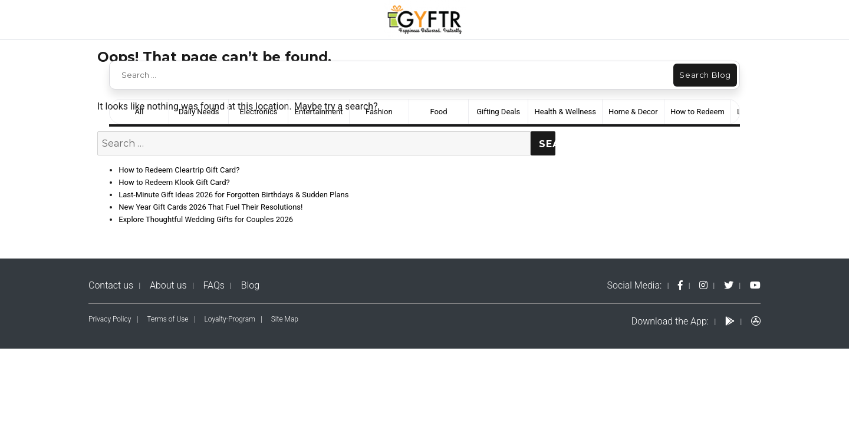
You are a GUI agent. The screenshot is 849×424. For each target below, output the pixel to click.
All (139, 111)
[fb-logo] (680, 285)
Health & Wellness (564, 111)
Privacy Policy (109, 319)
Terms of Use (167, 319)
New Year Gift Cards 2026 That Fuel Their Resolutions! (210, 207)
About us (168, 285)
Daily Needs (199, 111)
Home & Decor (633, 111)
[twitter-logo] (728, 285)
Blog (250, 285)
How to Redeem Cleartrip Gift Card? (179, 169)
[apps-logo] (756, 321)
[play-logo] (730, 321)
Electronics (258, 111)
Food (438, 111)
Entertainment (319, 111)
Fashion (379, 111)
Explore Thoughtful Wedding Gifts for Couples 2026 (206, 219)
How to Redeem (697, 111)
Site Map (284, 319)
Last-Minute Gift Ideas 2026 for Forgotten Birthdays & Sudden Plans (233, 194)
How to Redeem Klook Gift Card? (174, 182)
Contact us (110, 285)
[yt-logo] (755, 285)
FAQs (214, 285)
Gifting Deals (498, 111)
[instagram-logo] (703, 285)
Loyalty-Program (230, 319)
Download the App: (670, 321)
